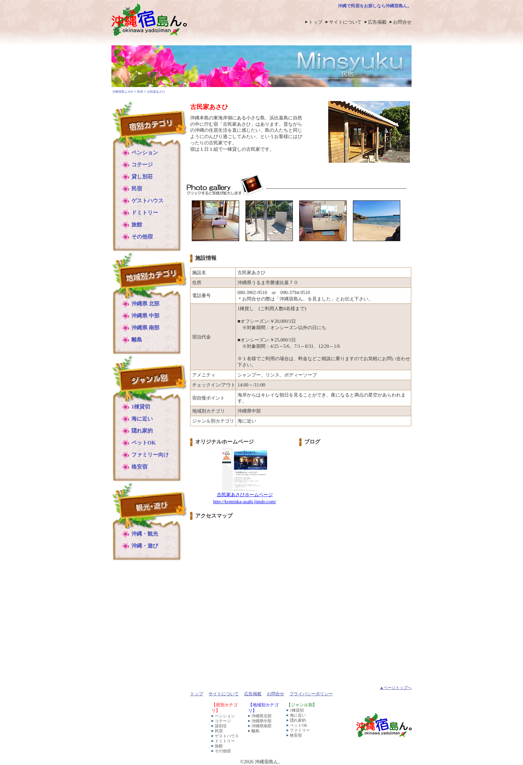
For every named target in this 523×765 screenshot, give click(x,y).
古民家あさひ (156, 91)
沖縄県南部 (261, 726)
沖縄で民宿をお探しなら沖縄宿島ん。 (375, 6)
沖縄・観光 (144, 534)
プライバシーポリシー (311, 694)
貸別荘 (221, 726)
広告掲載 (377, 22)
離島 (136, 339)
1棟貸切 (140, 407)
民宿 (140, 91)
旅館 (136, 224)
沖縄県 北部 (145, 303)
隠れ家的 (142, 431)
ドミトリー (144, 212)
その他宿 (142, 236)
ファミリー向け (150, 455)
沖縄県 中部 (145, 315)
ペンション (144, 152)
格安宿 (139, 467)
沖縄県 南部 (145, 327)
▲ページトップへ (396, 688)
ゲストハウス (147, 200)
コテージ (142, 164)
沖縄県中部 (261, 721)
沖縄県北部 (261, 716)
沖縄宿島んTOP (122, 91)
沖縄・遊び (144, 546)
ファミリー (300, 730)
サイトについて (345, 22)
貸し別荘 (142, 176)
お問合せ (402, 22)
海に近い (142, 419)
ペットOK (143, 443)
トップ (316, 22)
